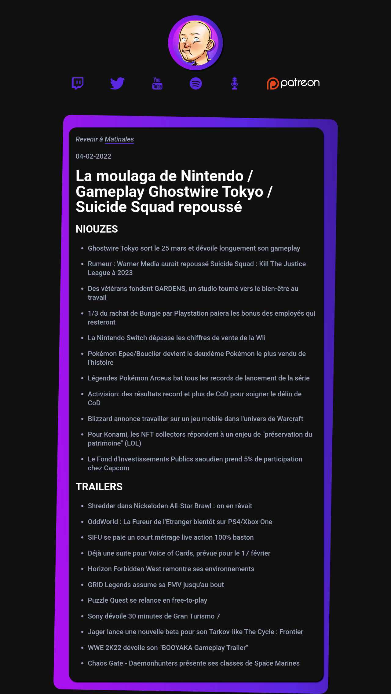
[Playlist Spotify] (196, 85)
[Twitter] (117, 85)
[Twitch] (77, 85)
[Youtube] (157, 85)
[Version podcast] (234, 85)
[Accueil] (195, 42)
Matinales (119, 139)
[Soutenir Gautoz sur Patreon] (293, 85)
